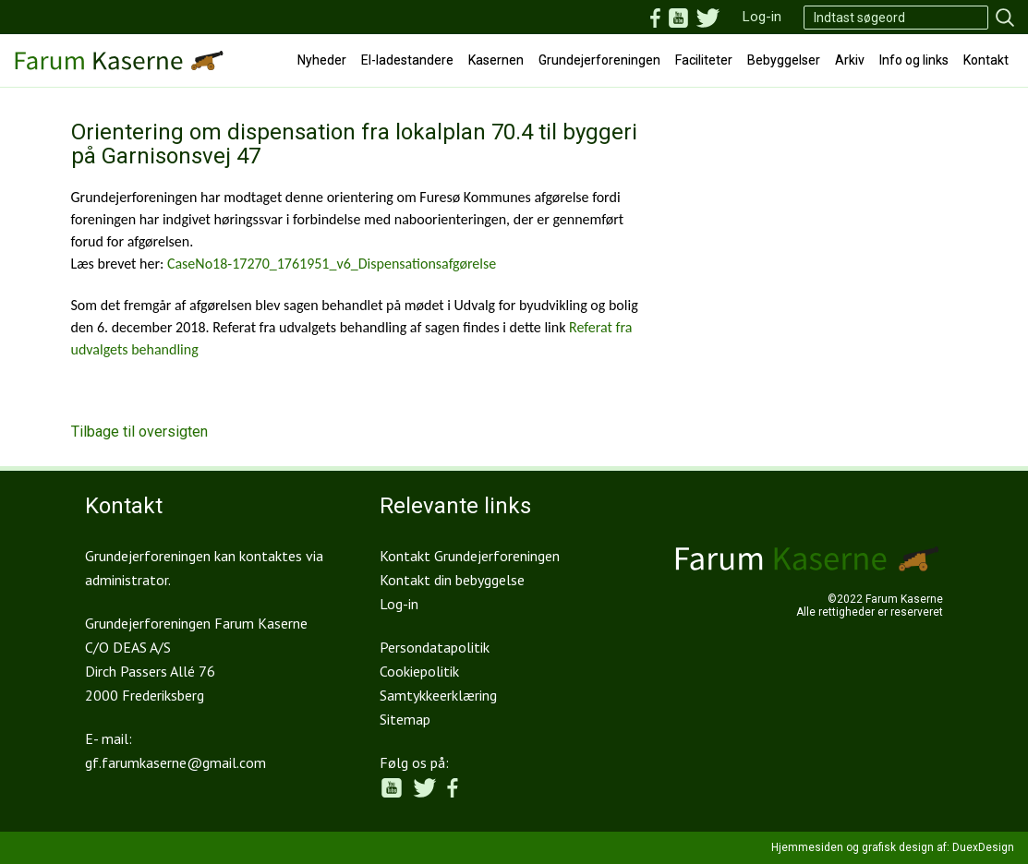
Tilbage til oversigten (139, 431)
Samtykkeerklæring (438, 695)
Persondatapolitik (435, 647)
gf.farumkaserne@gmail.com (175, 762)
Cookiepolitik (419, 671)
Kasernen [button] (496, 60)
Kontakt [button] (986, 60)
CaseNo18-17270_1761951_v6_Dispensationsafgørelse (331, 263)
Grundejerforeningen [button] (599, 60)
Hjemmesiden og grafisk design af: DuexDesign (892, 847)
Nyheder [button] (321, 60)
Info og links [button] (914, 60)
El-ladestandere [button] (407, 60)
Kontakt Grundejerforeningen (470, 555)
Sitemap (405, 719)
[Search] (896, 18)
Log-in (762, 16)
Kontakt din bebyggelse (452, 579)
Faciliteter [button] (703, 60)
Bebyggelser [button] (783, 60)
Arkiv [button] (850, 60)
